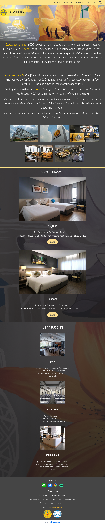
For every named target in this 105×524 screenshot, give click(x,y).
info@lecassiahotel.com (54, 507)
